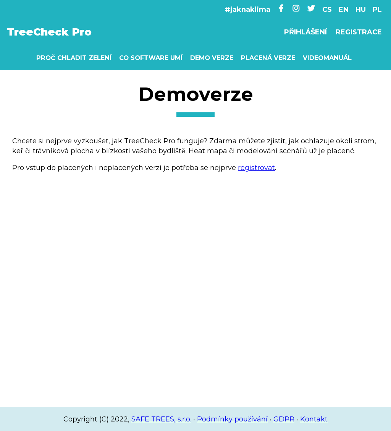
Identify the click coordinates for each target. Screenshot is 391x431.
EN (344, 9)
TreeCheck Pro (49, 32)
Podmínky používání (232, 419)
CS (327, 9)
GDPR (283, 419)
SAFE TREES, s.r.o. (161, 419)
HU (360, 9)
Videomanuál (327, 58)
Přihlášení (305, 32)
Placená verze (268, 58)
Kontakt (314, 419)
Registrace (359, 32)
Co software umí (151, 58)
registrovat (256, 168)
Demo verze (211, 58)
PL (377, 9)
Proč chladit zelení (73, 58)
